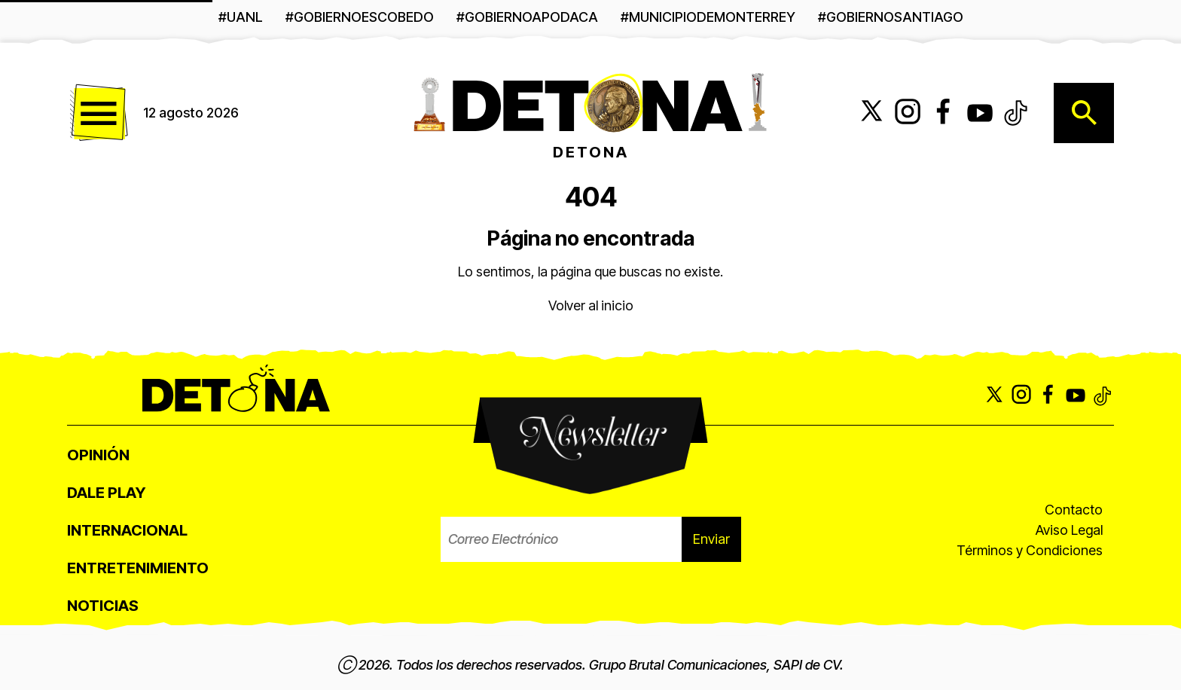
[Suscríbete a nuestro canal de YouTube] (980, 113)
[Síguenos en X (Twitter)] (871, 113)
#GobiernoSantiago (890, 17)
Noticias (103, 606)
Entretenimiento (138, 568)
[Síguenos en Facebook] (944, 113)
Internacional (127, 530)
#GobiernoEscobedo (359, 17)
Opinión (98, 455)
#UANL (240, 17)
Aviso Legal (1069, 530)
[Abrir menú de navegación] (97, 113)
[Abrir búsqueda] (1084, 113)
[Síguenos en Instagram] (908, 113)
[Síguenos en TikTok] (1016, 113)
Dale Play (106, 493)
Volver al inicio (590, 305)
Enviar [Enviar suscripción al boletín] (711, 539)
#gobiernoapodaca (527, 17)
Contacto (1074, 510)
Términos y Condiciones (1030, 550)
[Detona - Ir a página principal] (590, 101)
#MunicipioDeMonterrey (708, 17)
